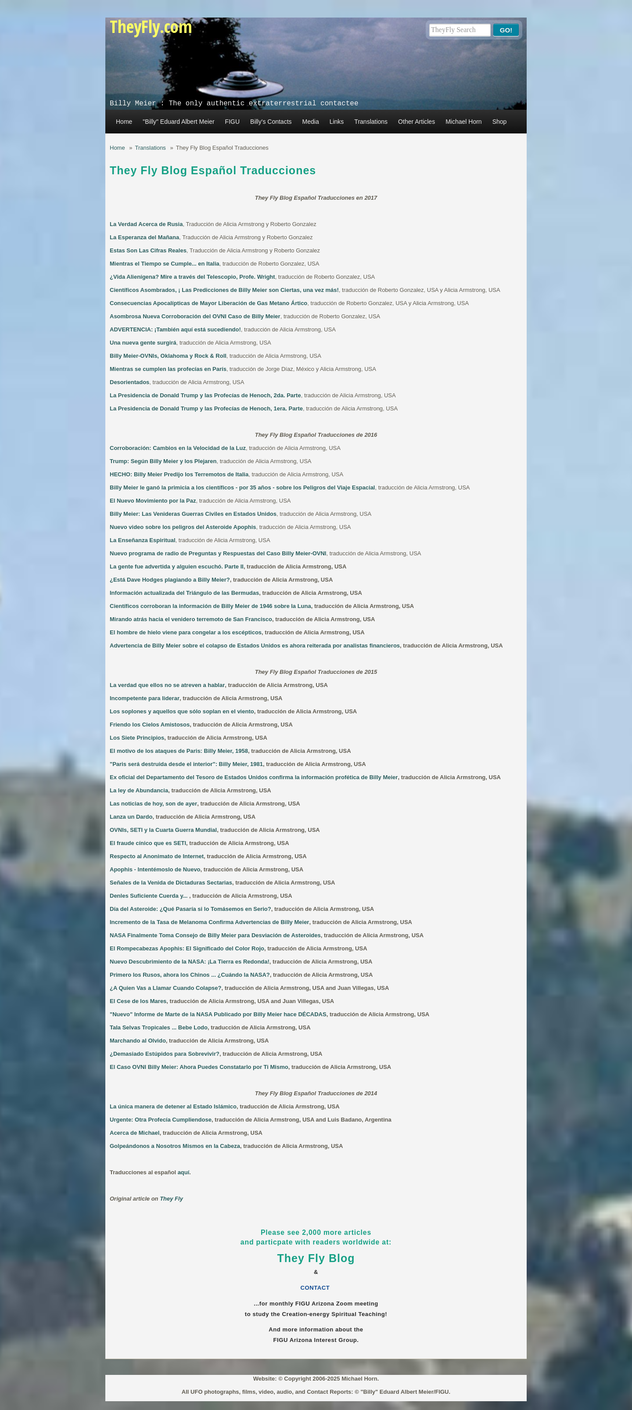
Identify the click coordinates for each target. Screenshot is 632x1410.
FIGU (232, 121)
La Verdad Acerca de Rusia (146, 224)
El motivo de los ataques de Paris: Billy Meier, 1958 (179, 751)
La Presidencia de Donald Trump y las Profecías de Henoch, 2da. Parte (205, 395)
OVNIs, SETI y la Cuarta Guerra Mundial (163, 830)
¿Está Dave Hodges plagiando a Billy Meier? (170, 579)
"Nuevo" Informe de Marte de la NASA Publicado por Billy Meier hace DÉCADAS (218, 1014)
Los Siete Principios (137, 737)
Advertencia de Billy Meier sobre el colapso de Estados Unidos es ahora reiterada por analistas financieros (255, 645)
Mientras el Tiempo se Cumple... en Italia (164, 263)
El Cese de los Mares (138, 1001)
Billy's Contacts (270, 121)
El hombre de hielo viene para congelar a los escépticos (186, 632)
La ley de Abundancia (139, 790)
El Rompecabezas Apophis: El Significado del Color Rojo (187, 948)
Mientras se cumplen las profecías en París (168, 369)
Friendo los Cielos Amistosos (150, 724)
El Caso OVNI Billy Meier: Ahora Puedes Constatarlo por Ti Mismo (199, 1067)
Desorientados (129, 382)
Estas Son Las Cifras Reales (148, 250)
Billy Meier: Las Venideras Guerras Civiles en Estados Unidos (193, 514)
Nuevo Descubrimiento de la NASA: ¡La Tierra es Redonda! (189, 961)
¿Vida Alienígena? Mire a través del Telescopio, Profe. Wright (192, 276)
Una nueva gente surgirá (143, 342)
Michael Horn (463, 121)
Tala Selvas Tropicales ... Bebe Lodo (159, 1027)
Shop (499, 121)
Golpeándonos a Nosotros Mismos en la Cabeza (175, 1146)
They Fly (171, 1198)
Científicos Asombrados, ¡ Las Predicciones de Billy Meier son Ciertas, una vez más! (224, 290)
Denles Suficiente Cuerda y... (149, 895)
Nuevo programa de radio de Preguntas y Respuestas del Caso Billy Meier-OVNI (218, 553)
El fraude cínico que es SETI (148, 843)
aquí (184, 1172)
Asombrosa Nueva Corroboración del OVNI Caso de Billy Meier (195, 316)
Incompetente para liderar (145, 698)
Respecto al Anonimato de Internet (157, 856)
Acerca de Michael (134, 1132)
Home (124, 121)
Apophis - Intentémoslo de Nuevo (155, 869)
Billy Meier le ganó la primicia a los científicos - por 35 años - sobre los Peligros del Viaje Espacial (242, 487)
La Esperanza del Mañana (144, 237)
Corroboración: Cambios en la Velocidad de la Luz (178, 448)
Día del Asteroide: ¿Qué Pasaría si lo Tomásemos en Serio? (190, 909)
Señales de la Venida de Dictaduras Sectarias (171, 882)
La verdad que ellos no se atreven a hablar (167, 685)
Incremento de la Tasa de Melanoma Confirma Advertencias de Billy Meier (209, 922)
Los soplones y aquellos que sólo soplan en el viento (182, 711)
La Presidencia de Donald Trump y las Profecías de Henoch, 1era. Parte (206, 408)
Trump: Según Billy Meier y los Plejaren (163, 461)
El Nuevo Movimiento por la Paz (153, 500)
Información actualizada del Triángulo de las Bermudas (184, 593)
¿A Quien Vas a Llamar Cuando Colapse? (166, 988)
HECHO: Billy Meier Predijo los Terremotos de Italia (179, 474)
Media (310, 121)
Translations (371, 121)
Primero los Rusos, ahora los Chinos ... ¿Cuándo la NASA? (190, 974)
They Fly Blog (316, 1258)
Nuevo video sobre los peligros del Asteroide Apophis (183, 527)
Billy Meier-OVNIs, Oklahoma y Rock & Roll (168, 355)
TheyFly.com (151, 26)
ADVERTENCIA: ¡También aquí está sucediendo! (175, 329)
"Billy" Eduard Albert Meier (178, 121)
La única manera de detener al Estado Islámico (173, 1106)
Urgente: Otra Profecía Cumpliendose (161, 1119)
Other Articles (416, 121)
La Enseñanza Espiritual (143, 540)
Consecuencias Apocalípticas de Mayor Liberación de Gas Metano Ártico (208, 303)
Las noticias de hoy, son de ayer (153, 803)
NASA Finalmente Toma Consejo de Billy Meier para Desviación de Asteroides (215, 935)
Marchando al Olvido (138, 1040)
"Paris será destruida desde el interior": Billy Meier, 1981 (186, 764)
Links (337, 121)
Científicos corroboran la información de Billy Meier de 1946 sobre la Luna (210, 606)
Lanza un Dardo (131, 816)
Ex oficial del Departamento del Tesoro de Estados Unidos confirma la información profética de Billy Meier (254, 777)
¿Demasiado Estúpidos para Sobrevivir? (164, 1053)
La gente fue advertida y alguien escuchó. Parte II (177, 566)
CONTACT (316, 1287)
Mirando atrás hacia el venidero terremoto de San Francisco (191, 619)
